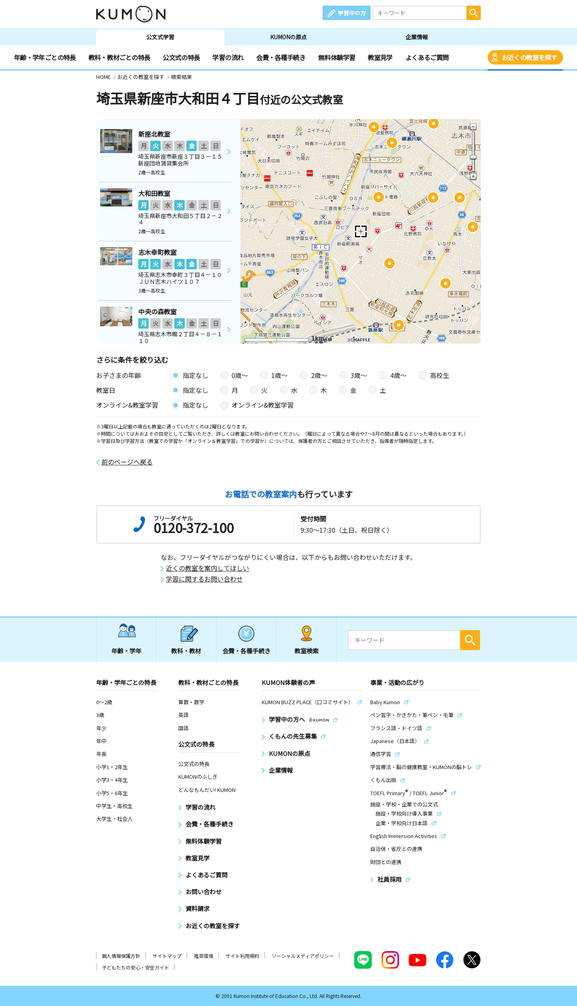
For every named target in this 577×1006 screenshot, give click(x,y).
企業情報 (417, 37)
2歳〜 (319, 375)
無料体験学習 (336, 57)
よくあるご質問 (427, 57)
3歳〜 (359, 375)
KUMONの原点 (288, 37)
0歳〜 (240, 375)
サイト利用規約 (242, 955)
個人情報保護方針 (121, 955)
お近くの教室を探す (529, 57)
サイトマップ (167, 955)
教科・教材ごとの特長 (119, 57)
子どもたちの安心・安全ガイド (135, 967)
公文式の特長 (181, 57)
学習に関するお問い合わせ (204, 579)
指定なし (195, 375)
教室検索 (307, 650)
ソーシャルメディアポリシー (303, 955)
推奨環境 (203, 955)
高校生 (439, 375)
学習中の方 (352, 13)
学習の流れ (227, 57)
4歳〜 (398, 375)
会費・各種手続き (280, 57)
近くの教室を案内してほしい (207, 568)
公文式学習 (160, 37)
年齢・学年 (126, 650)
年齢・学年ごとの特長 (45, 57)
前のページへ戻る (127, 462)
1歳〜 (279, 375)
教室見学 (380, 57)
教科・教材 (186, 650)
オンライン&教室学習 (263, 405)
